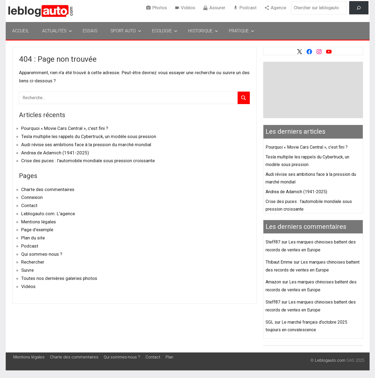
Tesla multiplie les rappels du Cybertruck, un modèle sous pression (88, 136)
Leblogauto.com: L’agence (48, 213)
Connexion (32, 197)
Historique (203, 30)
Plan (169, 357)
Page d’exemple (37, 229)
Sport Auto (126, 30)
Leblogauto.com (330, 360)
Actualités (57, 30)
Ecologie (164, 30)
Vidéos (188, 7)
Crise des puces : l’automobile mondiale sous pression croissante (88, 160)
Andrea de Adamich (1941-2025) (55, 152)
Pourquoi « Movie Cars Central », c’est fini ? (64, 128)
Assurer (217, 7)
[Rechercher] (358, 7)
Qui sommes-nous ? (41, 254)
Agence (278, 7)
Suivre (27, 270)
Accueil (20, 30)
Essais (90, 30)
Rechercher (32, 262)
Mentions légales (38, 221)
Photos (159, 7)
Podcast (248, 7)
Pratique (241, 30)
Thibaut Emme (279, 262)
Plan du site (33, 237)
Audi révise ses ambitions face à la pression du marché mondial (86, 144)
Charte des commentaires (47, 189)
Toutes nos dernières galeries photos (59, 278)
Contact (29, 205)
